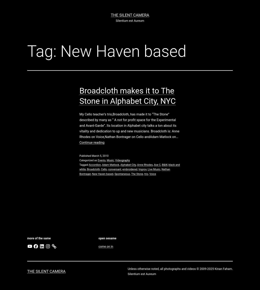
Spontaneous (122, 174)
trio (146, 174)
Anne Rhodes (145, 164)
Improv (142, 169)
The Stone (137, 174)
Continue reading (91, 143)
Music (110, 160)
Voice (152, 174)
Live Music (154, 169)
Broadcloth (93, 169)
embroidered (129, 169)
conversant (114, 169)
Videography (122, 160)
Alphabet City (128, 164)
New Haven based (102, 174)
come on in (105, 246)
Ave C (157, 164)
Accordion (95, 164)
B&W (164, 164)
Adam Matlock (110, 164)
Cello (104, 169)
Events (101, 160)
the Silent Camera (130, 15)
